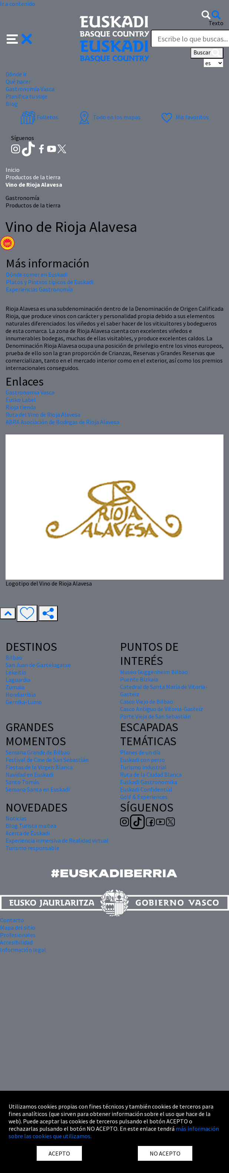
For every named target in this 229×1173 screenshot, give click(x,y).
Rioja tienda (21, 407)
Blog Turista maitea (31, 825)
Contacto (12, 920)
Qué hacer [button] (18, 81)
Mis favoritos (184, 117)
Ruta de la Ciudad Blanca (151, 774)
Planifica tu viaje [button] (26, 96)
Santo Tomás (22, 782)
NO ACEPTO (165, 1153)
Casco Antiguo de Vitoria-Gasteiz (161, 709)
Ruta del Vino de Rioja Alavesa (43, 414)
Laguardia (18, 679)
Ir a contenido (17, 3)
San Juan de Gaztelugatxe (38, 665)
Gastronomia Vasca (30, 392)
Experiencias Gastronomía (39, 289)
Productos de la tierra (33, 177)
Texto (216, 23)
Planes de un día (140, 752)
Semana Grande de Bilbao (38, 752)
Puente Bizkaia (139, 679)
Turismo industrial (143, 767)
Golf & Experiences (143, 796)
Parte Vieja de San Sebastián (155, 716)
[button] (19, 38)
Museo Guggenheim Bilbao (154, 672)
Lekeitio (16, 672)
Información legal (23, 949)
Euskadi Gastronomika (148, 782)
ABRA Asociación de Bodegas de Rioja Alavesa (62, 422)
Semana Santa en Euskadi (38, 789)
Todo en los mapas (108, 117)
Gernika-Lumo (24, 702)
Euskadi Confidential (146, 789)
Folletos (39, 117)
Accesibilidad (16, 942)
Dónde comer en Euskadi (36, 274)
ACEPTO (59, 1153)
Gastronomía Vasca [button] (30, 89)
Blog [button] (12, 103)
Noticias (16, 818)
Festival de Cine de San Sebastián (47, 759)
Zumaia (15, 687)
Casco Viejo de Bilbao (146, 701)
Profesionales (18, 935)
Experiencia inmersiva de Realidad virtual (57, 840)
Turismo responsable (32, 848)
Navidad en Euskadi (29, 774)
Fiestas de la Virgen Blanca (39, 767)
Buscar (206, 53)
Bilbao (14, 657)
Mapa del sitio (17, 927)
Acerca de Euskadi (28, 833)
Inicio (13, 169)
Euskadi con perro (142, 759)
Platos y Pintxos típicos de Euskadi (49, 282)
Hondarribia (21, 694)
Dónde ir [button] (16, 74)
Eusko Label (21, 399)
